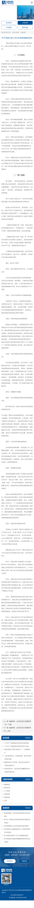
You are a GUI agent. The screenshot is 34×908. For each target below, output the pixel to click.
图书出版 (25, 27)
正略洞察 (25, 23)
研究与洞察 (15, 32)
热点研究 (9, 23)
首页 (9, 32)
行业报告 (9, 27)
